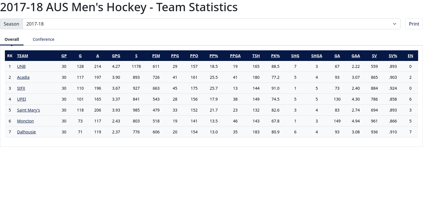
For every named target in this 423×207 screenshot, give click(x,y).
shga (316, 55)
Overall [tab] (12, 39)
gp (64, 55)
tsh (256, 55)
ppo (194, 55)
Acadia (23, 77)
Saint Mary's (28, 110)
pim (156, 55)
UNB (21, 66)
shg (295, 55)
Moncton (25, 121)
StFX (21, 88)
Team (22, 55)
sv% (393, 55)
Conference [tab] (43, 39)
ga (337, 55)
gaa (356, 55)
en (410, 55)
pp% (213, 55)
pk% (275, 55)
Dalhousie (26, 132)
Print (414, 24)
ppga (235, 55)
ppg (175, 55)
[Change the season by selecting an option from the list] (212, 23)
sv (374, 55)
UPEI (21, 99)
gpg (116, 55)
